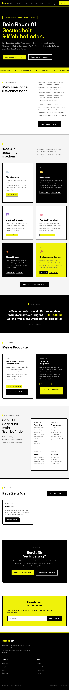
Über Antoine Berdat (40, 57)
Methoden (28, 3)
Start (19, 3)
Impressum (40, 670)
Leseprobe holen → (17, 392)
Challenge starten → (51, 391)
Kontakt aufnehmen (22, 573)
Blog (48, 3)
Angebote (39, 3)
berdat (7, 3)
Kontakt (39, 664)
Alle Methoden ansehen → (34, 284)
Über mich (5, 673)
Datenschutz (41, 667)
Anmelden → (54, 618)
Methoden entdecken (14, 57)
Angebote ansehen (47, 573)
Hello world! (9, 506)
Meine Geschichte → (49, 124)
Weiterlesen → (12, 519)
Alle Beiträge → (57, 493)
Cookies (39, 673)
